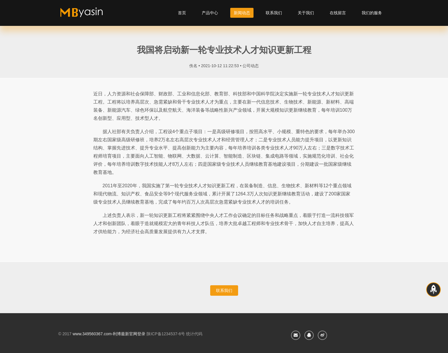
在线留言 (338, 12)
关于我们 (306, 12)
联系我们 (274, 12)
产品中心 (210, 12)
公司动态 (250, 65)
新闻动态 (242, 12)
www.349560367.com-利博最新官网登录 (109, 333)
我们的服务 (372, 12)
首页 (182, 12)
